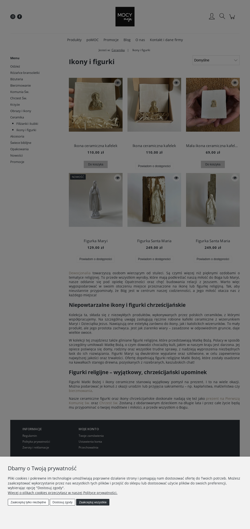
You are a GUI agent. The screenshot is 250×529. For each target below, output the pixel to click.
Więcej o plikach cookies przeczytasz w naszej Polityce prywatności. (62, 492)
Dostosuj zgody (62, 502)
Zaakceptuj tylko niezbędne (28, 502)
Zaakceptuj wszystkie (92, 502)
